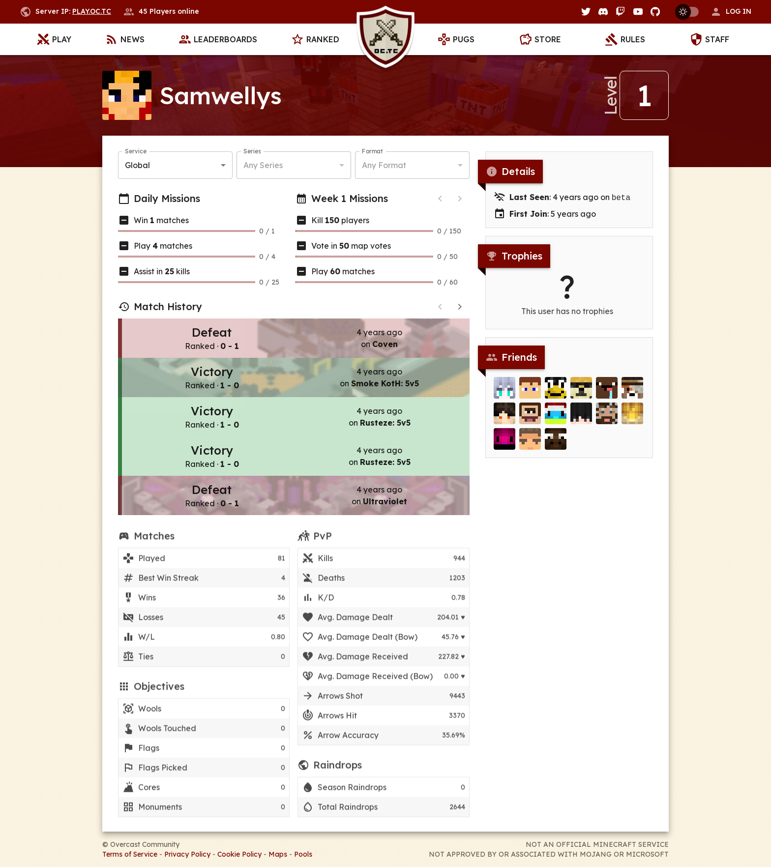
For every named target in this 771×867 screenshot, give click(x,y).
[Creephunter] (632, 393)
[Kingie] (632, 418)
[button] (730, 12)
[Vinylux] (504, 393)
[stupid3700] (555, 393)
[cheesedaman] (504, 444)
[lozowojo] (581, 393)
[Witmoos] (555, 444)
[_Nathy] (607, 418)
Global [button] (137, 165)
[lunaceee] (504, 418)
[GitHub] (655, 11)
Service (136, 151)
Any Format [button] (384, 165)
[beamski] (530, 418)
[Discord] (603, 11)
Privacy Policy (187, 854)
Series (252, 151)
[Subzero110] (530, 393)
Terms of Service (129, 854)
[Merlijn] (555, 418)
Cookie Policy (239, 854)
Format (372, 151)
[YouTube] (638, 11)
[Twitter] (585, 11)
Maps (277, 854)
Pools (303, 854)
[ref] (607, 393)
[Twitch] (620, 11)
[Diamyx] (530, 444)
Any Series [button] (263, 165)
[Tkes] (581, 418)
